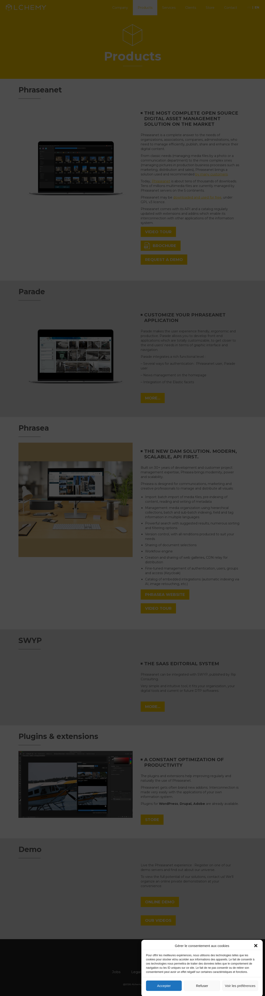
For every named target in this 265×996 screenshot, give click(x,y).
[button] (255, 953)
